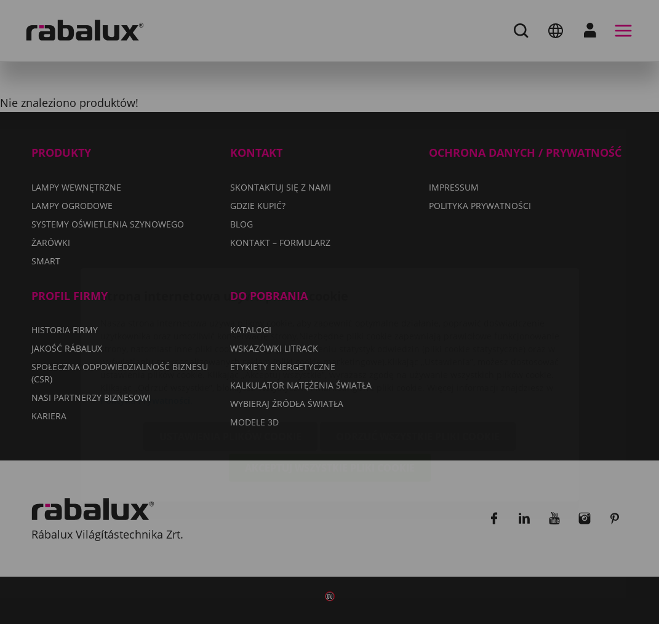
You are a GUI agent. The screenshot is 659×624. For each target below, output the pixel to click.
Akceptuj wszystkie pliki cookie (330, 395)
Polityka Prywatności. (146, 328)
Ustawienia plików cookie (230, 364)
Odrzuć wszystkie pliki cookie (418, 364)
